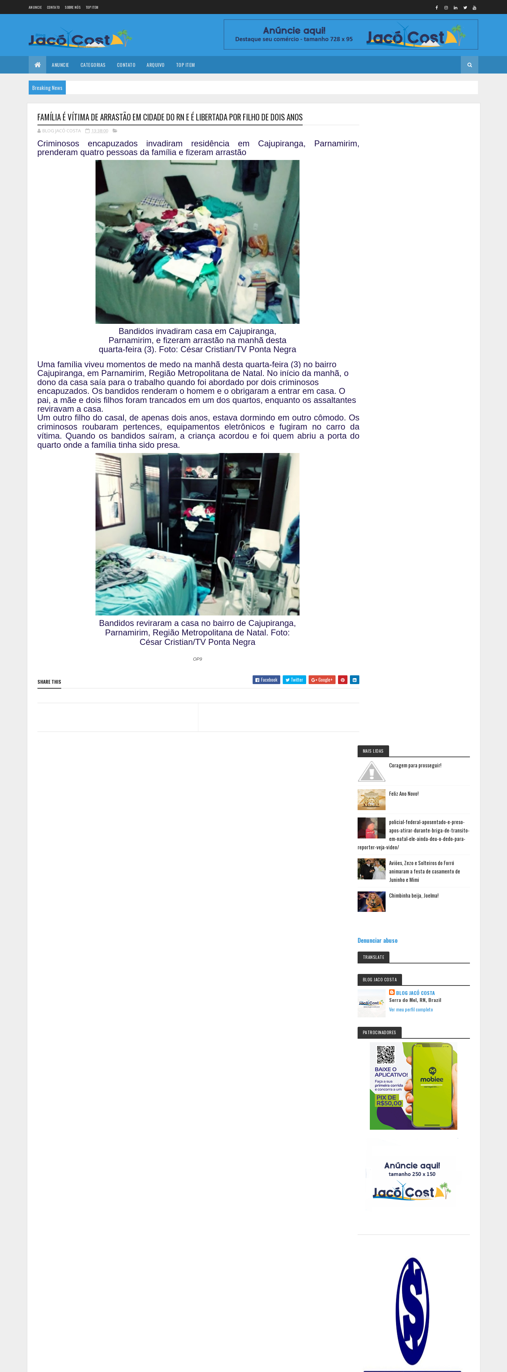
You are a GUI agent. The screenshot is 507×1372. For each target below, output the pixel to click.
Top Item (92, 7)
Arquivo (156, 64)
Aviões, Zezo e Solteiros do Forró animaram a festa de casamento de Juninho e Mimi (434, 239)
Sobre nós (72, 7)
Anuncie (35, 7)
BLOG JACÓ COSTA (428, 360)
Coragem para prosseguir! (428, 133)
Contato (53, 7)
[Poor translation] (25, 1270)
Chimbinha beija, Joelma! (426, 263)
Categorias (93, 64)
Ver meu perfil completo (424, 377)
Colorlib (64, 1229)
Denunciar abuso (390, 308)
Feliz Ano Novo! (416, 161)
